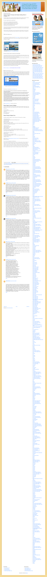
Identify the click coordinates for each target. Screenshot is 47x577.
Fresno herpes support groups (36, 236)
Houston (34, 320)
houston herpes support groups (36, 322)
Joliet (33, 343)
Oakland (34, 428)
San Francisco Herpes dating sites (37, 489)
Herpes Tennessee (35, 305)
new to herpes (34, 414)
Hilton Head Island (35, 315)
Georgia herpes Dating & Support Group (37, 68)
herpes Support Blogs (35, 296)
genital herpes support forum (36, 239)
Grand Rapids (34, 246)
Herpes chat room (35, 264)
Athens (33, 106)
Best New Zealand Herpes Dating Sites (37, 129)
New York (34, 415)
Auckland (34, 108)
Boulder (34, 134)
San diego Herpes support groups (37, 486)
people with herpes (35, 443)
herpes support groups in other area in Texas (13, 138)
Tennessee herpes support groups (37, 524)
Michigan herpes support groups (36, 394)
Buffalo (33, 144)
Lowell (33, 379)
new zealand (34, 418)
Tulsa (33, 535)
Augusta (34, 109)
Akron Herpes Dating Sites (36, 83)
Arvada (33, 104)
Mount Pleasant (35, 406)
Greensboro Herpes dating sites (36, 250)
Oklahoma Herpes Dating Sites (36, 432)
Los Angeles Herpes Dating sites (37, 375)
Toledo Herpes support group (36, 531)
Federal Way (34, 217)
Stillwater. (34, 516)
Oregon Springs (35, 438)
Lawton (34, 366)
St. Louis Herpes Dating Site (36, 510)
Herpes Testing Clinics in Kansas (37, 308)
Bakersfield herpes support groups (37, 120)
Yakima (34, 562)
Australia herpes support (36, 116)
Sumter (34, 517)
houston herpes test (35, 323)
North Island (34, 427)
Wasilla (33, 548)
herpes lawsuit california (36, 282)
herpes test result (35, 306)
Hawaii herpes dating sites (36, 257)
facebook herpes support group (36, 211)
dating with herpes (35, 191)
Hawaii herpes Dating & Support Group (37, 75)
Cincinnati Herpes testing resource (37, 168)
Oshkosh (34, 439)
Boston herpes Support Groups (36, 133)
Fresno (33, 234)
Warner (34, 544)
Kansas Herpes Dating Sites (36, 350)
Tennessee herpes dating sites (36, 523)
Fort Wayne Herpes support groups (37, 225)
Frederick (34, 232)
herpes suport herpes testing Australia (37, 294)
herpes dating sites (35, 271)
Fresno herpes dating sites (36, 235)
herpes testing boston (35, 307)
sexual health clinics (35, 500)
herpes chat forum (35, 263)
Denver (34, 194)
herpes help (34, 277)
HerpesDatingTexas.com (9, 70)
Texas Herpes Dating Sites (36, 526)
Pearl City (34, 442)
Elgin (33, 206)
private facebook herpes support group (37, 452)
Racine (33, 458)
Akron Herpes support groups (36, 84)
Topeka (34, 532)
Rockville (34, 469)
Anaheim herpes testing (35, 94)
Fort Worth (34, 226)
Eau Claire (34, 201)
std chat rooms (34, 512)
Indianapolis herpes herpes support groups (38, 339)
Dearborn (34, 193)
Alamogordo (34, 85)
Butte (33, 145)
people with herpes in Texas (36, 444)
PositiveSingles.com (8, 34)
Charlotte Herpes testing (36, 161)
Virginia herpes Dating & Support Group (37, 74)
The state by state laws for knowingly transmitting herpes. (37, 528)
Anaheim (34, 91)
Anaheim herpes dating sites (36, 92)
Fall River (34, 214)
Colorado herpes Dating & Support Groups (38, 78)
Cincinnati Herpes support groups (37, 167)
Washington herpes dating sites (36, 546)
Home (16, 306)
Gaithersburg (34, 238)
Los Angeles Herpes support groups (37, 376)
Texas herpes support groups (8, 164)
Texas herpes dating (21, 163)
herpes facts (34, 273)
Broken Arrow (34, 143)
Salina (33, 477)
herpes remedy (34, 285)
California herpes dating (36, 147)
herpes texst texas (35, 310)
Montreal (34, 404)
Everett (33, 209)
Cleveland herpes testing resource (37, 172)
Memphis (34, 390)
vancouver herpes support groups (37, 539)
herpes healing (34, 276)
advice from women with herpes (36, 82)
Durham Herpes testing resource (37, 200)
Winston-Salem (34, 557)
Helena (33, 259)
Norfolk (33, 421)
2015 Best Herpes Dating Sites (36, 64)
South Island (34, 505)
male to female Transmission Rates (37, 383)
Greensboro (34, 249)
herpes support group (35, 298)
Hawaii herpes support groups (36, 258)
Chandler (34, 156)
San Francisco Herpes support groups (37, 490)
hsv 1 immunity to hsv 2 (35, 329)
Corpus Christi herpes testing (36, 185)
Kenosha (34, 353)
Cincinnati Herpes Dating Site (36, 166)
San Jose (34, 492)
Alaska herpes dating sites (36, 86)
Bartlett (33, 124)
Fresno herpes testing (35, 237)
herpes (33, 261)
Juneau (34, 344)
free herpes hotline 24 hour (36, 233)
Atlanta (33, 107)
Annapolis (34, 97)
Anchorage (34, 95)
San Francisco (34, 488)
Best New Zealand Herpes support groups (38, 130)
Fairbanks (34, 213)
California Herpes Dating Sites (36, 148)
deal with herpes (35, 192)
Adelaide (34, 81)
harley (6, 241)
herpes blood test (35, 262)
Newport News (34, 420)
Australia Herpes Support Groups (37, 117)
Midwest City (34, 395)
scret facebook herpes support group (37, 497)
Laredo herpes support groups (36, 362)
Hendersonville (34, 260)
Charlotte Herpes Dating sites (36, 159)
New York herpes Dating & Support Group (38, 76)
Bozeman (34, 136)
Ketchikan (34, 356)
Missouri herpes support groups (36, 400)
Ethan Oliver (7, 195)
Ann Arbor (34, 96)
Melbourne (34, 389)
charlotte (34, 158)
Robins (33, 465)
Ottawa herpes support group (36, 440)
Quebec (34, 456)
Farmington (34, 215)
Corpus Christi (34, 182)
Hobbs (33, 317)
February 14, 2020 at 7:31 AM (11, 241)
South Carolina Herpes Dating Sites (37, 503)
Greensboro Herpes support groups (37, 251)
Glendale (34, 244)
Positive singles (17, 37)
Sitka (33, 502)
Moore (33, 405)
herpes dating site (35, 270)
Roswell (34, 470)
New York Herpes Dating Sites (36, 416)
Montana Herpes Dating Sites (36, 402)
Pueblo (33, 454)
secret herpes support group (36, 499)
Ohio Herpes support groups (36, 430)
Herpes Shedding (35, 287)
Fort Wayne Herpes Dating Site (36, 224)
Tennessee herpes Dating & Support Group (38, 67)
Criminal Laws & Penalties (36, 186)
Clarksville (34, 169)
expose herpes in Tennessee (36, 210)
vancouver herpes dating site (36, 538)
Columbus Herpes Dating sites (36, 179)
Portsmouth (34, 451)
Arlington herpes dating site (9, 163)
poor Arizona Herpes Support (36, 450)
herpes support (34, 295)
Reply (6, 180)
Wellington (34, 551)
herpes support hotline (35, 303)
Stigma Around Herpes (35, 515)
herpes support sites (35, 304)
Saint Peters (34, 476)
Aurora (33, 110)
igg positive (34, 331)
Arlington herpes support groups (15, 163)
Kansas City (34, 349)
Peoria (33, 445)
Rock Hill (34, 467)
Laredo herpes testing (35, 363)
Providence (34, 453)
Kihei (33, 357)
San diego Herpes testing (36, 487)
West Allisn (34, 552)
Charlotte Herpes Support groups (37, 160)
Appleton (34, 98)
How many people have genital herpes (37, 326)
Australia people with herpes (36, 118)
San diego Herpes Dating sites (36, 485)
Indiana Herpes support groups (36, 337)
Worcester (34, 561)
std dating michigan (35, 513)
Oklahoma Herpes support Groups (37, 433)
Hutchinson (34, 330)
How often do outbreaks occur (36, 327)
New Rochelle (34, 413)
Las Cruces (34, 364)
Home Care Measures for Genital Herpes (38, 318)
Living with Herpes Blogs (36, 369)
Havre (33, 256)
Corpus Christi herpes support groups (37, 184)
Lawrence (34, 365)
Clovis (33, 173)
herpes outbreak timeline (36, 284)
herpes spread (34, 289)
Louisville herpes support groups (37, 378)
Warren (34, 545)
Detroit (33, 195)
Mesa (33, 391)
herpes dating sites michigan (36, 272)
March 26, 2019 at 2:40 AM (12, 195)
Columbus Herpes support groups (37, 180)
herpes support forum (35, 297)
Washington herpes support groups (37, 547)
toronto (33, 533)
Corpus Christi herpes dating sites (37, 183)
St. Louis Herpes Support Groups (37, 511)
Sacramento (34, 471)
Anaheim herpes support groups (36, 93)
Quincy (33, 457)
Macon (33, 381)
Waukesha (34, 550)
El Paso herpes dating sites (36, 204)
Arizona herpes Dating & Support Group (37, 69)
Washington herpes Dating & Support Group (38, 73)
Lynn (33, 380)
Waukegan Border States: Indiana (37, 549)
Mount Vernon (34, 407)
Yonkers (34, 563)
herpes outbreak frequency (36, 283)
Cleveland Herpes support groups (37, 171)
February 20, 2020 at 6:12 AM (12, 259)
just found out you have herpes (36, 345)
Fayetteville (34, 216)
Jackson (34, 341)
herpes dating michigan (35, 269)
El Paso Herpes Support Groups (36, 205)
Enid (33, 207)
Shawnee (34, 501)
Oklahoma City (34, 431)
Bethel (33, 131)
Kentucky (34, 355)
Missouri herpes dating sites (36, 401)
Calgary (34, 146)
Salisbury (34, 480)
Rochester (34, 466)
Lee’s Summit (34, 367)
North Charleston (35, 426)
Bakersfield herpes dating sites (36, 119)
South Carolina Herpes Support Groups (37, 504)
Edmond (34, 202)
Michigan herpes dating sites (36, 393)
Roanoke (34, 464)
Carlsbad (34, 154)
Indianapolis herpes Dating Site (36, 338)
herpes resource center (35, 286)
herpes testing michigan (36, 309)
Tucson (34, 534)
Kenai (33, 352)
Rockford (34, 468)
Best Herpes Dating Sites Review (29, 570)
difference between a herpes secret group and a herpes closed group (38, 196)
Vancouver (34, 537)
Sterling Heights (35, 514)
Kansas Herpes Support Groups (36, 351)
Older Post (28, 306)
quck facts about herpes (36, 455)
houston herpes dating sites (36, 321)
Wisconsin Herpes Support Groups (37, 559)
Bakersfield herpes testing (36, 121)
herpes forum (34, 274)
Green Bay (34, 248)
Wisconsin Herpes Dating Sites (36, 558)
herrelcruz (7, 259)
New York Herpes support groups (37, 417)
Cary (33, 155)
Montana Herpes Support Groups (37, 403)
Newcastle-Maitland (35, 419)
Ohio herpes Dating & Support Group (37, 66)
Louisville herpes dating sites (36, 377)
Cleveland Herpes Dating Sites (36, 170)
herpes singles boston (35, 288)
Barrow (33, 123)
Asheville (34, 105)
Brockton (34, 142)
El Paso (34, 203)
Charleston (34, 157)
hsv (33, 328)
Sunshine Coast (35, 518)
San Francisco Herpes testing (36, 491)
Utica (33, 536)
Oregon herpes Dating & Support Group (37, 77)
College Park (34, 174)
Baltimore (34, 122)
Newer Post (5, 306)
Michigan (34, 392)
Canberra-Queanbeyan (35, 153)
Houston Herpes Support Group (8, 570)
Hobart (33, 316)
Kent (33, 354)
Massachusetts (34, 388)
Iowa (33, 340)
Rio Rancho (34, 463)
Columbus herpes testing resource (37, 181)
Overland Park (34, 441)
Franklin (34, 231)
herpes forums (34, 275)
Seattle (33, 498)
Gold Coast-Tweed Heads (36, 245)
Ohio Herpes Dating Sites (36, 429)
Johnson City (34, 342)
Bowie (33, 135)
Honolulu (34, 319)
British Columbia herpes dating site (37, 141)
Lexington (34, 368)
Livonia (33, 370)
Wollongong (34, 560)
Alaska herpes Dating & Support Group (37, 65)
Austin (33, 111)
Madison (34, 382)
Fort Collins (34, 223)
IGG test (34, 332)
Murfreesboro (34, 408)
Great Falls (34, 247)
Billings (33, 132)
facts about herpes (35, 212)
